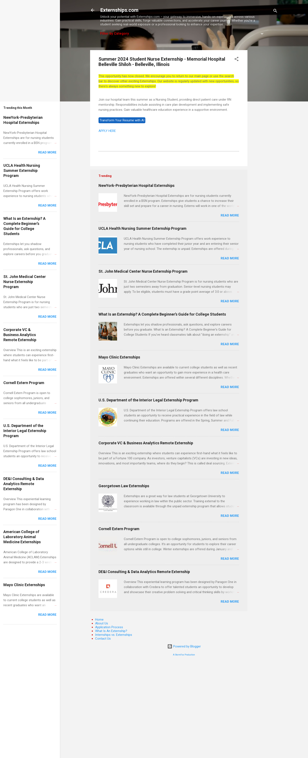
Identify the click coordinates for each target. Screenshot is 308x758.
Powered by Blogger (184, 646)
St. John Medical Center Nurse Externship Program (143, 271)
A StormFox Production (184, 654)
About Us (101, 623)
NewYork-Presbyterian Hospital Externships (136, 185)
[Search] (275, 11)
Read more (230, 215)
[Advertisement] (264, 113)
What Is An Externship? (111, 631)
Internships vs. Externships (113, 635)
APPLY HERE (107, 131)
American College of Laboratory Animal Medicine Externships (22, 537)
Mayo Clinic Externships (119, 357)
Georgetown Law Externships (124, 486)
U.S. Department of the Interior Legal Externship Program (148, 400)
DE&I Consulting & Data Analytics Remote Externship (144, 571)
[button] (236, 59)
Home (99, 619)
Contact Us (103, 638)
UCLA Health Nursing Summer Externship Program (142, 228)
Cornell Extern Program (119, 529)
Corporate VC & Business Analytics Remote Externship (146, 443)
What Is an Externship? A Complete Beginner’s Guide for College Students (162, 314)
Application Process (109, 627)
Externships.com (119, 10)
